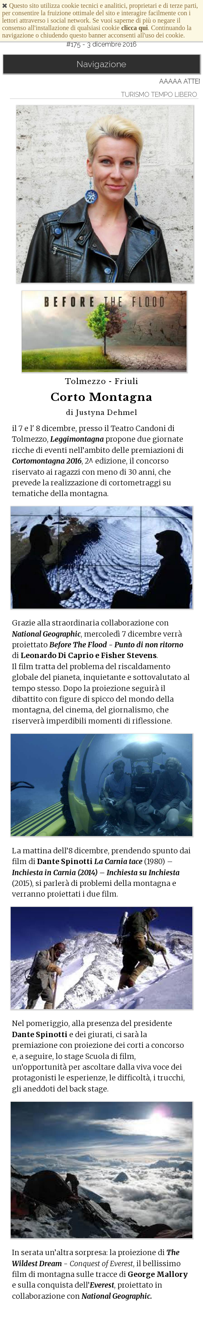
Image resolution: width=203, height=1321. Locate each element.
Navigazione (101, 64)
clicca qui (134, 27)
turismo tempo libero (159, 94)
